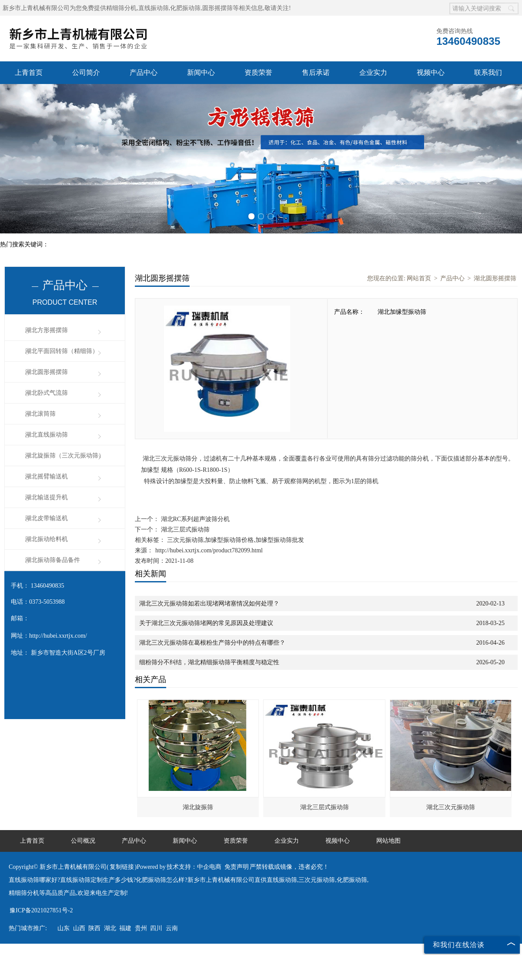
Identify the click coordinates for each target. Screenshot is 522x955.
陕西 (94, 928)
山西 (79, 928)
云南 (172, 928)
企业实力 (373, 72)
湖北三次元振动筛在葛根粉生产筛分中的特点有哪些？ (212, 642)
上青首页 (29, 72)
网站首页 (419, 278)
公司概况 (83, 840)
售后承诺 (316, 72)
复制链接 (122, 867)
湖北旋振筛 (198, 807)
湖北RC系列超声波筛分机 (194, 519)
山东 (63, 928)
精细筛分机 (121, 8)
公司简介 (86, 72)
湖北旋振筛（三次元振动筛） (64, 455)
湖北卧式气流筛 (46, 393)
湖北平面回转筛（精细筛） (61, 351)
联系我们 (488, 72)
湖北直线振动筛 (46, 434)
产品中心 (143, 72)
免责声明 (236, 867)
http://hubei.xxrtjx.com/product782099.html (209, 550)
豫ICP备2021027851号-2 (41, 910)
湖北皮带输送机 (46, 518)
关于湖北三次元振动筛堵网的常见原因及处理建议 (206, 623)
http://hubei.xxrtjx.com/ (58, 635)
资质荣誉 (258, 72)
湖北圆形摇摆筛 (46, 372)
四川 (156, 928)
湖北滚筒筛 (40, 413)
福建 (125, 928)
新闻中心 (201, 72)
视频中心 (431, 72)
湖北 (110, 928)
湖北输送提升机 (46, 497)
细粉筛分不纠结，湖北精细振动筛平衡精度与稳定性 (209, 662)
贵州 (141, 928)
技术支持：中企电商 (194, 867)
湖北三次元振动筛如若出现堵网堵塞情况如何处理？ (209, 603)
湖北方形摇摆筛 (46, 330)
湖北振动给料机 (46, 539)
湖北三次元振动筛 (450, 807)
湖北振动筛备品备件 (52, 560)
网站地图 (388, 840)
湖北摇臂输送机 (46, 476)
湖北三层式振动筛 (184, 529)
